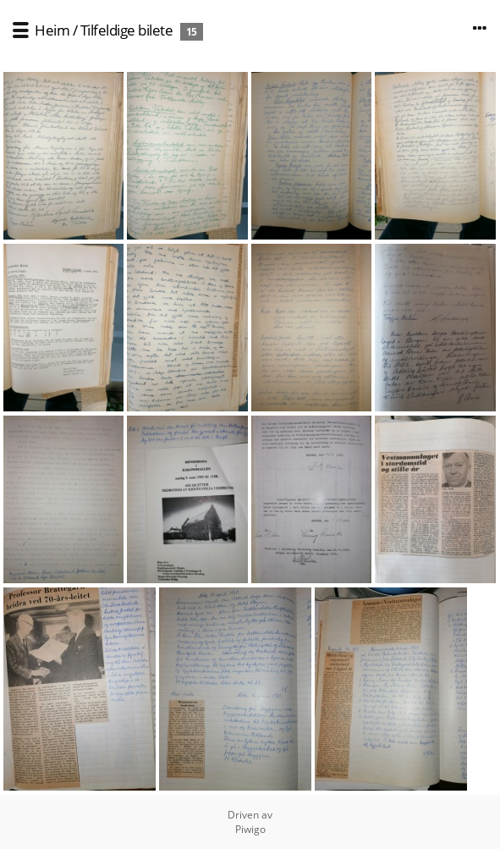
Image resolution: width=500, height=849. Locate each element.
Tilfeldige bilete (126, 30)
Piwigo (250, 829)
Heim (52, 30)
